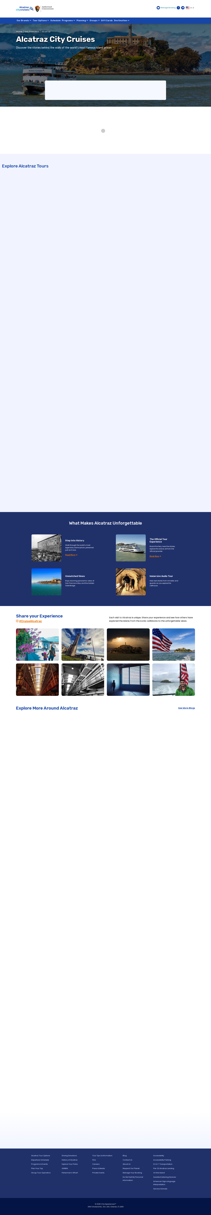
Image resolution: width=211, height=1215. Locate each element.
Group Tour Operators (41, 1172)
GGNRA (65, 1168)
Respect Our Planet (131, 1168)
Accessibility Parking (162, 1160)
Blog (125, 1155)
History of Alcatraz (70, 1160)
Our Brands (24, 20)
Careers (96, 1164)
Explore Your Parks (70, 1164)
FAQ (94, 1160)
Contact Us (127, 1160)
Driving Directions (69, 1155)
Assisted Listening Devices (164, 1177)
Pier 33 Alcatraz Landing (163, 1168)
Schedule (55, 20)
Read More (71, 555)
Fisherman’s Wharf (70, 1172)
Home (19, 31)
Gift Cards (107, 20)
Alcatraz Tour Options (40, 1155)
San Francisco (31, 31)
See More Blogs (186, 708)
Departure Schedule (40, 1160)
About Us (127, 1164)
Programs (68, 20)
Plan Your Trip (37, 1168)
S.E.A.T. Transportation (162, 1164)
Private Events (98, 1172)
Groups (95, 20)
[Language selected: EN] (190, 7)
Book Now (155, 556)
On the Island (159, 1172)
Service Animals (160, 1188)
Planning (82, 20)
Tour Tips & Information (102, 1155)
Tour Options (41, 20)
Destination (122, 20)
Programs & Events (39, 1164)
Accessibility (158, 1155)
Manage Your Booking (132, 1172)
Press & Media (98, 1168)
